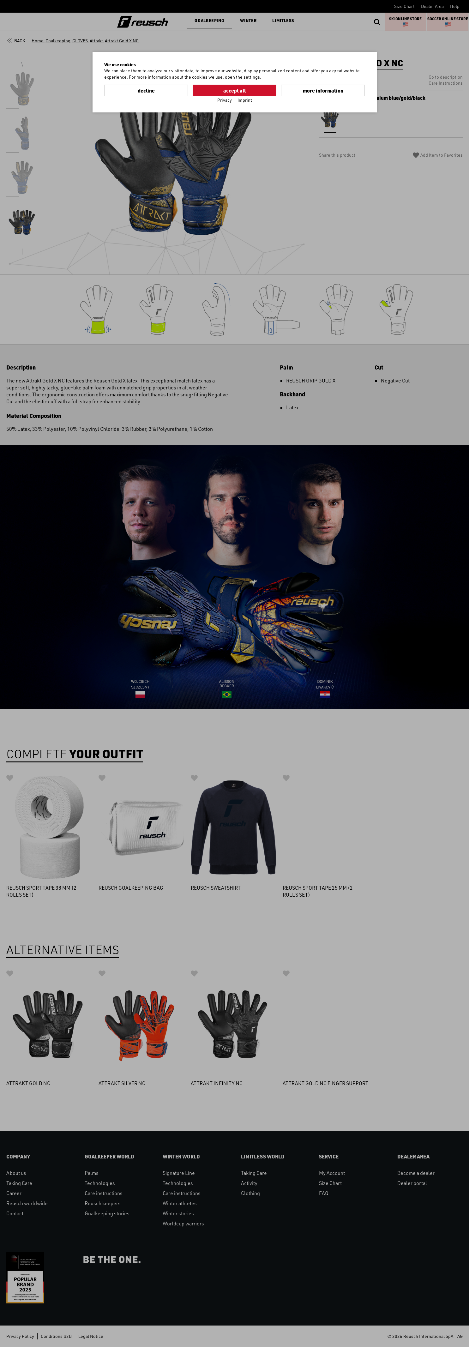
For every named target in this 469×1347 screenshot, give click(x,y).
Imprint (245, 100)
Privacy (224, 100)
